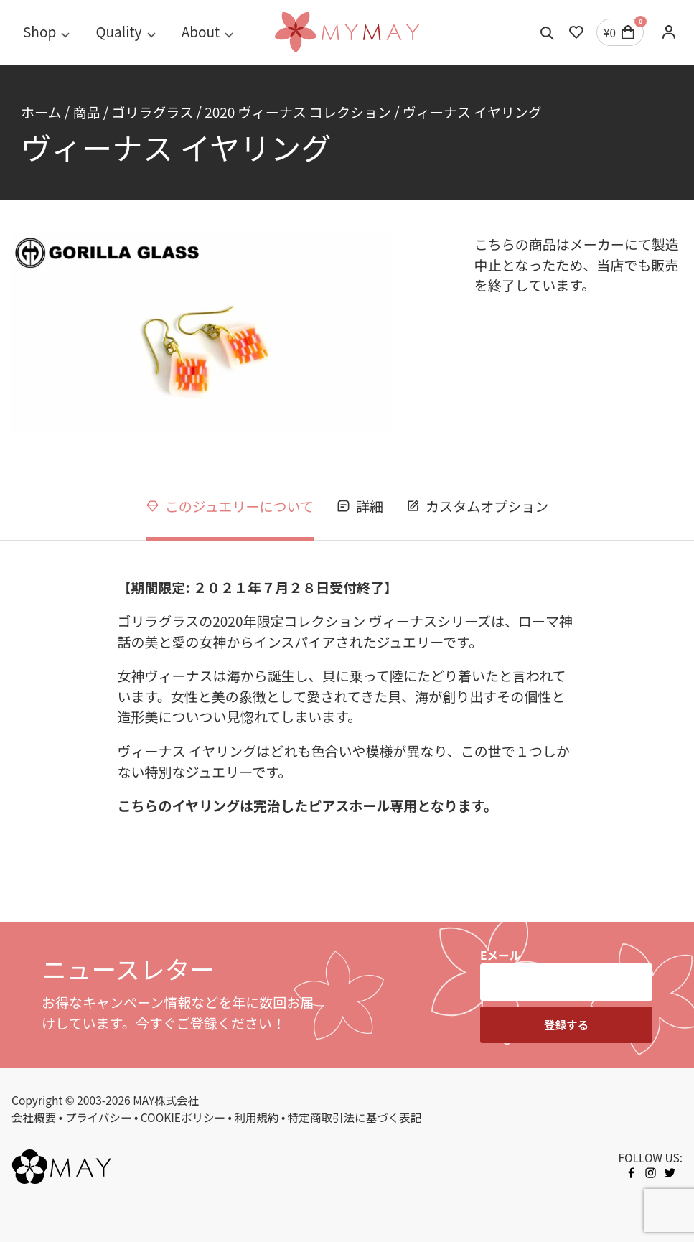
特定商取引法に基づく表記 (355, 1117)
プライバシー (98, 1117)
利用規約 (256, 1117)
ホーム (41, 111)
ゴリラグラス (152, 111)
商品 (86, 111)
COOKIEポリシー (183, 1117)
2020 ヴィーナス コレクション (298, 111)
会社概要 (33, 1117)
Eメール (500, 955)
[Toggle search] (547, 32)
